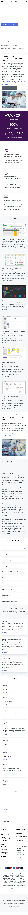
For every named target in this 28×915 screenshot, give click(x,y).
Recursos (17, 41)
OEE (7, 338)
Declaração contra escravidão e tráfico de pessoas (6, 839)
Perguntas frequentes (6, 48)
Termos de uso (4, 847)
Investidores (4, 826)
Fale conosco (7, 30)
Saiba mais (4, 632)
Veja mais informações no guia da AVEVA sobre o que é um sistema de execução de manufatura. (13, 83)
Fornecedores (19, 840)
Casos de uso (14, 45)
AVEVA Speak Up (5, 834)
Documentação (20, 826)
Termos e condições (14, 890)
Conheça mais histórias (9, 436)
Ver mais (14, 791)
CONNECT (18, 526)
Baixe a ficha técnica (9, 88)
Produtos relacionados (18, 48)
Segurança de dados (21, 829)
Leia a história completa (9, 433)
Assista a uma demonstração (9, 24)
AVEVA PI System (8, 307)
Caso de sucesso (5, 45)
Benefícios (10, 41)
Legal (2, 844)
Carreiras (3, 832)
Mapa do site (4, 856)
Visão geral (3, 41)
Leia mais (5, 692)
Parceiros (3, 829)
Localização (4, 849)
